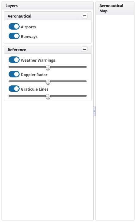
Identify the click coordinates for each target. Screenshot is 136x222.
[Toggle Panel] (84, 15)
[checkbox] (14, 26)
